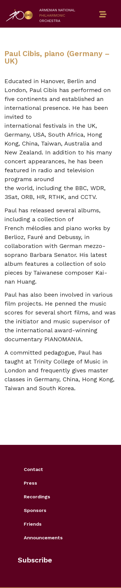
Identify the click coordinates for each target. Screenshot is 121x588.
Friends (33, 524)
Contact (33, 469)
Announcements (43, 537)
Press (30, 483)
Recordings (37, 497)
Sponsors (35, 510)
